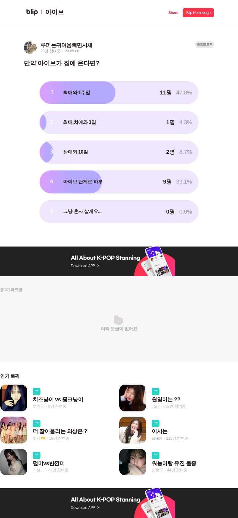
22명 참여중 (58, 470)
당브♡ (157, 470)
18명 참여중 (59, 438)
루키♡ (38, 406)
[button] (173, 12)
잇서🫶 (39, 438)
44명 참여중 (177, 470)
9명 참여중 (57, 406)
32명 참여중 (175, 406)
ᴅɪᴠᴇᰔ (157, 438)
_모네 (157, 406)
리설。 (38, 470)
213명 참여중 (177, 438)
